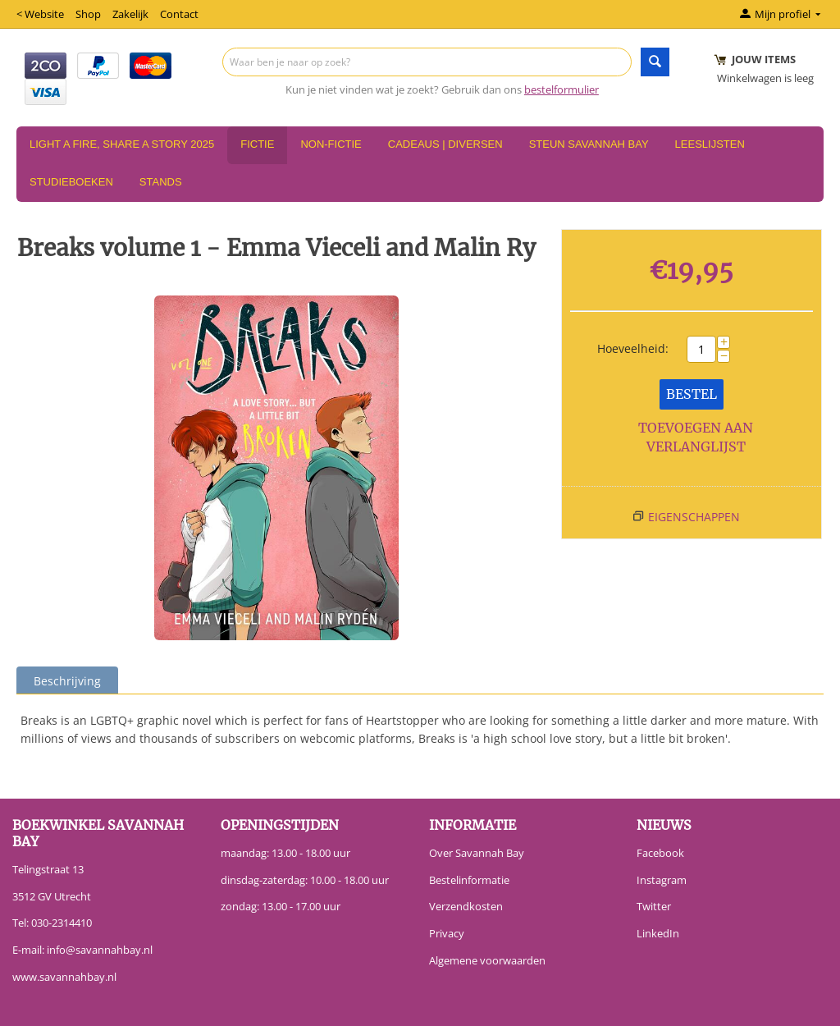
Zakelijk (130, 14)
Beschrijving (67, 681)
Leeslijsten (710, 144)
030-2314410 (61, 922)
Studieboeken (71, 182)
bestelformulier (561, 89)
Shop (88, 14)
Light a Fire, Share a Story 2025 (122, 144)
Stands (160, 182)
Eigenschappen (694, 516)
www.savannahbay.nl (64, 976)
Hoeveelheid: (633, 348)
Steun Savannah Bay (589, 144)
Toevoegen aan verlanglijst (695, 437)
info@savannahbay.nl (100, 949)
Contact (179, 14)
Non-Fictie (330, 144)
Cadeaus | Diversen (445, 144)
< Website (40, 14)
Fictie (257, 144)
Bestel (691, 394)
